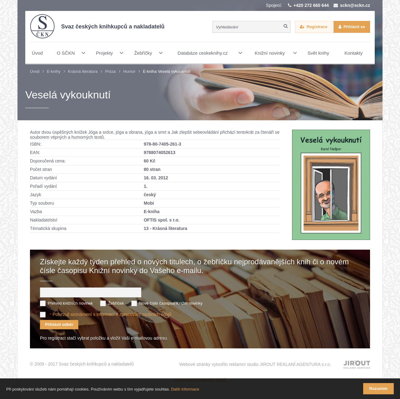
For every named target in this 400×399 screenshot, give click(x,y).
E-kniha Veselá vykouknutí (166, 71)
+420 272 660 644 (311, 5)
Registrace (317, 26)
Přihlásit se (354, 26)
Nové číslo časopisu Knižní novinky (170, 303)
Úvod (34, 71)
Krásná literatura (83, 71)
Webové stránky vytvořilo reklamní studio (255, 364)
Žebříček (116, 303)
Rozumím (378, 388)
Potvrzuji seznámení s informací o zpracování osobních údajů (111, 314)
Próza (110, 71)
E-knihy (53, 71)
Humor (129, 71)
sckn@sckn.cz (355, 5)
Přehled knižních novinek (70, 303)
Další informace (185, 389)
